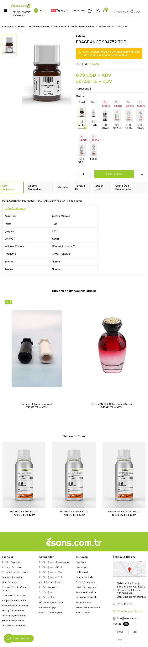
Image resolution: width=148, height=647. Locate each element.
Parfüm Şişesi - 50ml (50, 567)
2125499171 (125, 603)
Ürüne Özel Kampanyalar (123, 187)
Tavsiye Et (80, 187)
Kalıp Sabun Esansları (14, 600)
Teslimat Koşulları (86, 592)
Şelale (80, 35)
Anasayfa (7, 26)
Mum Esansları (10, 582)
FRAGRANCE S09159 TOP (24, 511)
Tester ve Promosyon (51, 602)
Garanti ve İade (84, 577)
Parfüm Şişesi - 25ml (50, 577)
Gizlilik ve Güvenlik (86, 597)
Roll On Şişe (45, 592)
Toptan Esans (83, 602)
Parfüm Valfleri (47, 597)
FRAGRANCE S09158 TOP (74, 511)
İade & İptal (99, 187)
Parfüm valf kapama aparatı (36, 403)
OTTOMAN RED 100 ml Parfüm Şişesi (111, 403)
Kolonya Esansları (12, 567)
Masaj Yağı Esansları (13, 610)
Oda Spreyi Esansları (14, 615)
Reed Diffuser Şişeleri (51, 612)
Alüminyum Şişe (47, 607)
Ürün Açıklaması (8, 187)
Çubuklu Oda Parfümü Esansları (14, 589)
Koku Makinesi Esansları (15, 605)
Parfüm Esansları (39, 26)
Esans (21, 26)
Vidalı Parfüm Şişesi (50, 582)
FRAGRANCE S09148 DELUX (124, 511)
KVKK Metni (82, 612)
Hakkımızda (82, 572)
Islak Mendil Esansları (14, 595)
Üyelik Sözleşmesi (86, 587)
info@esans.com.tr (128, 618)
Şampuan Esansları (13, 620)
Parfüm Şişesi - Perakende (54, 562)
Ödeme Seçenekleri (35, 187)
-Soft (117, 624)
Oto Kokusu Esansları (14, 625)
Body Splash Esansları (14, 572)
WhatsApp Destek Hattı (131, 611)
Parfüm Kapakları (48, 587)
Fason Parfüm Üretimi (88, 607)
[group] (46, 72)
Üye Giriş (81, 562)
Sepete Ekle (114, 173)
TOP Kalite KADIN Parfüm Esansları (73, 26)
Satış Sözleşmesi (85, 582)
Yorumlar (63, 187)
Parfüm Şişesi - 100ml (51, 572)
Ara (135, 11)
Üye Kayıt (81, 567)
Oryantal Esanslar (12, 577)
